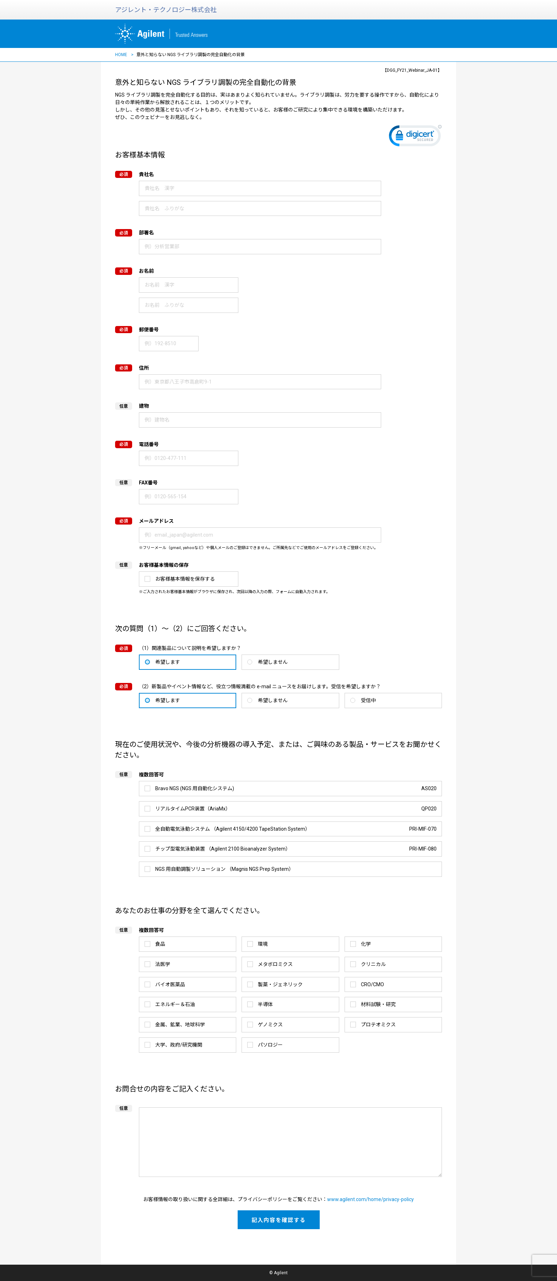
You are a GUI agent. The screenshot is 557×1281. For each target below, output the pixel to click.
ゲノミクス (270, 1024)
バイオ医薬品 (170, 984)
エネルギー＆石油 (175, 1004)
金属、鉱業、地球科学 (180, 1024)
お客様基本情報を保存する (185, 579)
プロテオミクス (378, 1024)
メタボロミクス (275, 964)
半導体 (265, 1004)
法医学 (162, 964)
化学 (366, 944)
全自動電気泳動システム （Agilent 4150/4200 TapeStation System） (296, 829)
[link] (415, 137)
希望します (167, 662)
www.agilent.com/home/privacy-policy (370, 1199)
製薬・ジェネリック (280, 984)
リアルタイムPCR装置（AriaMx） (296, 809)
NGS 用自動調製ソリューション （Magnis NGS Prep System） (224, 869)
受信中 (368, 700)
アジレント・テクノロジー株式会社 (166, 9)
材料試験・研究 (378, 1004)
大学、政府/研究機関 (178, 1045)
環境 (263, 944)
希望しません (273, 662)
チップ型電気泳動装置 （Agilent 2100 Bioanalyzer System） (296, 849)
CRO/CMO (372, 984)
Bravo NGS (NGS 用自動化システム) (296, 789)
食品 (160, 944)
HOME (121, 54)
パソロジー (270, 1045)
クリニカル (373, 964)
